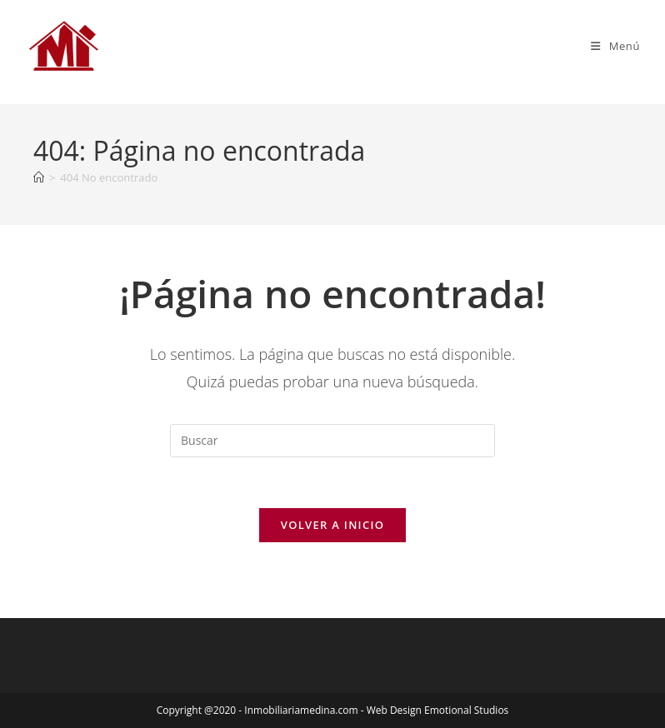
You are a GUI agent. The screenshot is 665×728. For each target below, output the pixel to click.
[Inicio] (38, 177)
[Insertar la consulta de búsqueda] (332, 440)
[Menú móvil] (615, 45)
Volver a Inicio (332, 524)
